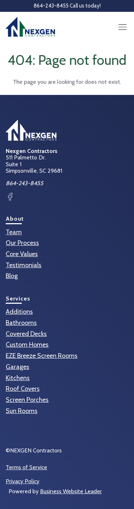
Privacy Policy (22, 481)
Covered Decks (26, 334)
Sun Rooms (22, 411)
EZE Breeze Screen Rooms (42, 356)
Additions (19, 312)
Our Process (22, 243)
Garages (17, 367)
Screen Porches (27, 400)
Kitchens (18, 378)
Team (14, 232)
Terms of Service (26, 467)
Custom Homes (27, 345)
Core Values (22, 254)
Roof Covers (23, 389)
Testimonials (23, 265)
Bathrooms (21, 323)
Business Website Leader (71, 491)
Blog (12, 276)
